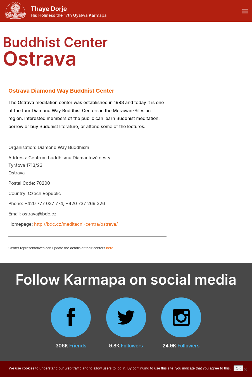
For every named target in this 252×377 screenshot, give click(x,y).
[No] (245, 369)
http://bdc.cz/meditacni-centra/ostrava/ (76, 224)
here (109, 248)
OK (238, 368)
